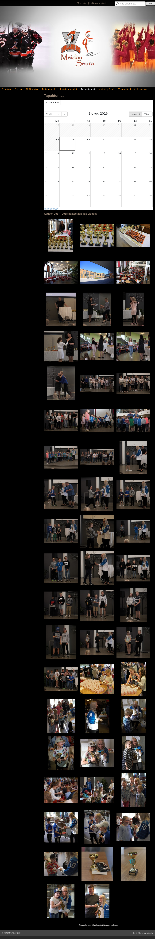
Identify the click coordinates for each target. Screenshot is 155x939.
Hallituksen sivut (97, 3)
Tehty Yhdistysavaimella (143, 933)
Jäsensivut (82, 3)
